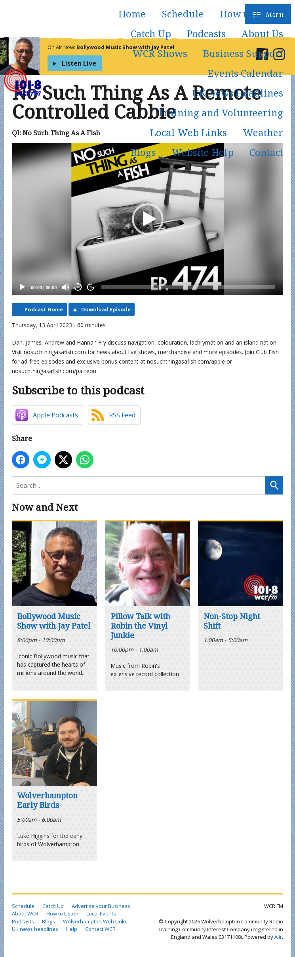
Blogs (143, 152)
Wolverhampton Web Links (95, 921)
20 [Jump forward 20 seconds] (91, 287)
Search (274, 485)
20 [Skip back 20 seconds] (78, 287)
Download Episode (106, 309)
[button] (148, 219)
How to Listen (251, 13)
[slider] (188, 287)
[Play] (22, 287)
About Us (262, 33)
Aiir (278, 936)
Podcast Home (44, 309)
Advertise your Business (101, 906)
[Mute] (65, 287)
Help (71, 928)
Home (132, 13)
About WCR (25, 913)
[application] (147, 219)
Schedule (183, 13)
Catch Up (151, 33)
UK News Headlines (237, 92)
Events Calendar (245, 73)
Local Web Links (188, 132)
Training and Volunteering (220, 112)
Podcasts (206, 33)
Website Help (202, 152)
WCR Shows (159, 53)
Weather (263, 132)
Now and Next (45, 507)
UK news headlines (35, 928)
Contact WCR (100, 928)
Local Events (101, 913)
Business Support (243, 53)
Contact (266, 152)
